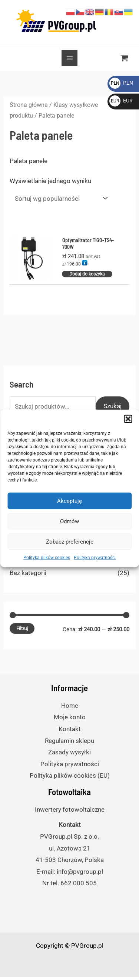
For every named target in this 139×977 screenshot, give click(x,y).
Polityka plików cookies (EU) (70, 775)
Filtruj (22, 628)
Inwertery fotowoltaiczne (70, 809)
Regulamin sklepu (69, 740)
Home (69, 705)
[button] (128, 419)
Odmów (69, 521)
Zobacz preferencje (69, 541)
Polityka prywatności (95, 557)
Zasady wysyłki (69, 752)
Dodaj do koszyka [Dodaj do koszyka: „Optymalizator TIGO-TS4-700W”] (87, 274)
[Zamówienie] (60, 198)
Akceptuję (69, 500)
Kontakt (70, 729)
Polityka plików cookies (46, 557)
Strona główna (29, 104)
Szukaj (112, 406)
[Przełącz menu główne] (70, 58)
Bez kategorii (28, 573)
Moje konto (70, 717)
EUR (121, 101)
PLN (121, 83)
